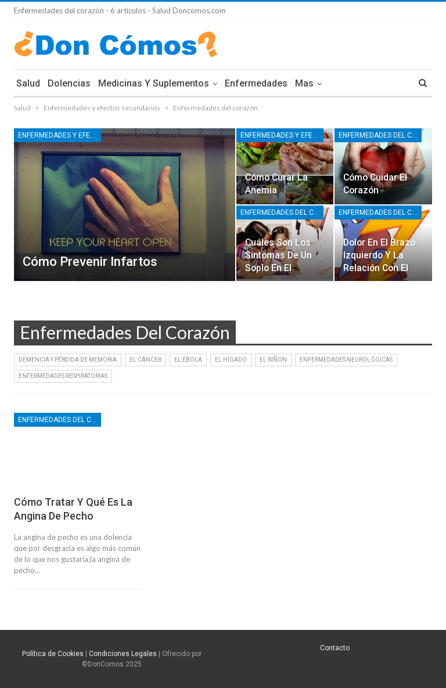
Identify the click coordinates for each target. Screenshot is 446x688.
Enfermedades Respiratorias (63, 376)
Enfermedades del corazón (380, 135)
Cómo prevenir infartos (90, 261)
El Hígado (231, 359)
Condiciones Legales (123, 654)
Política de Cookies (53, 654)
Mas (304, 83)
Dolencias (69, 83)
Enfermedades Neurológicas (346, 359)
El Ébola (188, 359)
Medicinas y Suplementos (153, 83)
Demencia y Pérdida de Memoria (68, 359)
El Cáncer (145, 359)
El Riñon (273, 359)
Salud (28, 83)
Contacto (335, 648)
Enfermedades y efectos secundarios (59, 135)
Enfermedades (256, 83)
